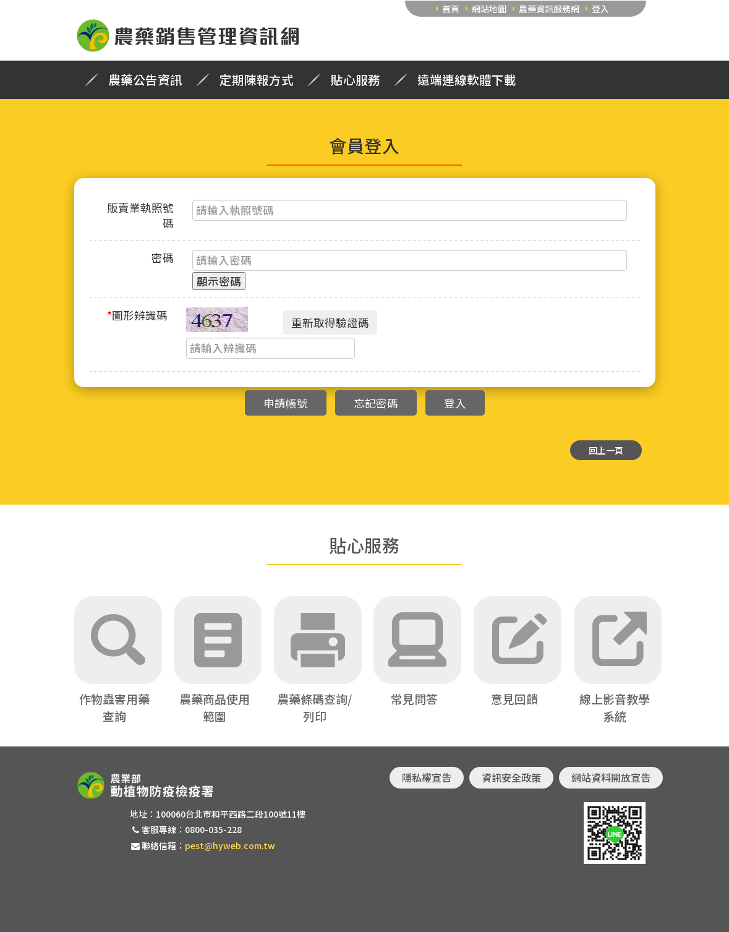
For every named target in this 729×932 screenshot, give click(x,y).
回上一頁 (606, 450)
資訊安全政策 (511, 777)
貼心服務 (355, 80)
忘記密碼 (376, 403)
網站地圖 (489, 8)
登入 (600, 8)
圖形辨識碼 (137, 315)
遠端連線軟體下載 (466, 80)
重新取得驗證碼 (330, 322)
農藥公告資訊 (145, 80)
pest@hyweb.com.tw (230, 845)
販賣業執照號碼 (140, 215)
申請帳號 (285, 403)
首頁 (450, 8)
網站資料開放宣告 (610, 777)
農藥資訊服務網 (549, 8)
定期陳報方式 (257, 80)
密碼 (162, 257)
